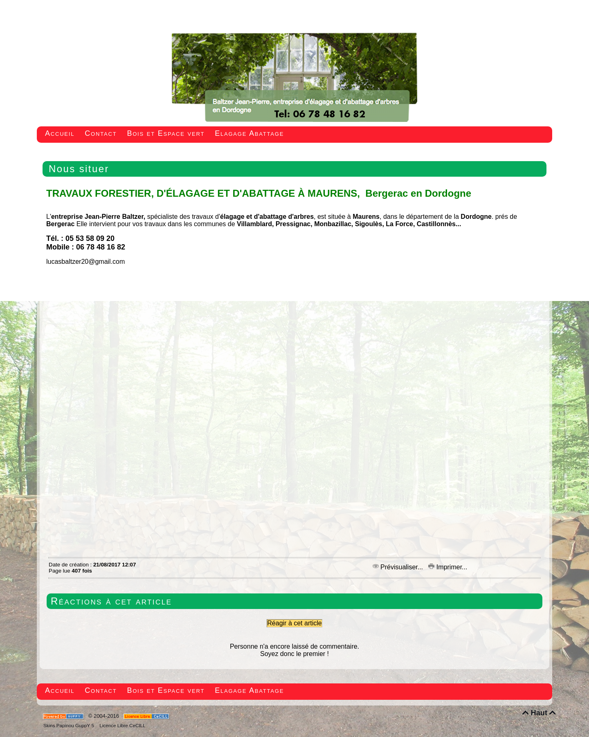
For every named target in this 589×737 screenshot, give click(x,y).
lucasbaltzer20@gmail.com (85, 261)
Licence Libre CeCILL (122, 725)
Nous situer (79, 168)
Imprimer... (447, 567)
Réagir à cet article (294, 623)
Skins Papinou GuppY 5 (70, 725)
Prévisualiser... (399, 567)
